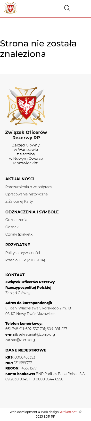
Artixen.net (68, 412)
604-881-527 (57, 329)
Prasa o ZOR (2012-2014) (25, 260)
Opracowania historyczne (26, 194)
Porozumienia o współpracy (28, 187)
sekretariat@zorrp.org (37, 334)
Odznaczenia (16, 220)
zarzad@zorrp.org (20, 340)
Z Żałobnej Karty (19, 201)
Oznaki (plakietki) (19, 234)
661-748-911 (14, 329)
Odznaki (12, 227)
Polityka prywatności (22, 253)
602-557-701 (35, 329)
